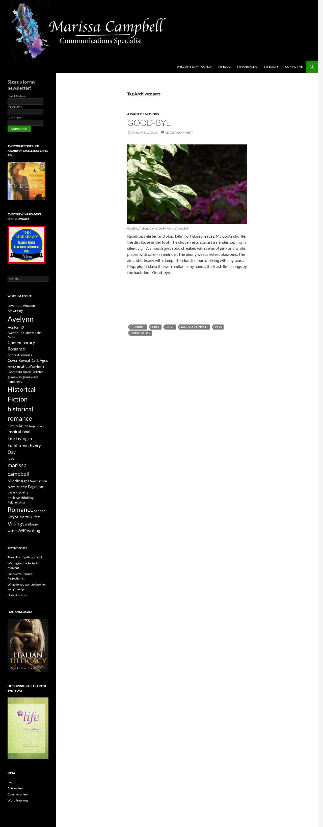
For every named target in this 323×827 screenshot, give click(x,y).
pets (218, 327)
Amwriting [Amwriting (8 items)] (15, 311)
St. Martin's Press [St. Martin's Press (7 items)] (28, 517)
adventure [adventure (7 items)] (15, 306)
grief (156, 327)
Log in (11, 782)
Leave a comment (179, 132)
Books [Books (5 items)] (11, 337)
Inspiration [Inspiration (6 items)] (36, 426)
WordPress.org (18, 800)
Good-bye (149, 122)
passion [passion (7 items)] (13, 492)
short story (140, 333)
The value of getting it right (25, 557)
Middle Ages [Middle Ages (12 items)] (18, 480)
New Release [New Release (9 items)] (18, 487)
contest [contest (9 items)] (13, 355)
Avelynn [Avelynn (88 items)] (21, 318)
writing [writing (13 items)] (33, 530)
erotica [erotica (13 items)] (23, 366)
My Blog (224, 66)
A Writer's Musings (143, 114)
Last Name (14, 117)
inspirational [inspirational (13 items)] (19, 431)
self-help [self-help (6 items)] (39, 511)
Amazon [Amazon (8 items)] (29, 306)
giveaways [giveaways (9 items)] (30, 377)
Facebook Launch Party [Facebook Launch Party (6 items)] (23, 372)
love (170, 327)
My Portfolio (247, 66)
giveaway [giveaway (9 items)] (15, 377)
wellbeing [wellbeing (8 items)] (32, 524)
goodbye (138, 327)
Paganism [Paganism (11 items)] (36, 486)
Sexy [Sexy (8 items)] (11, 517)
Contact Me (294, 66)
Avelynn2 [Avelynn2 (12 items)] (16, 327)
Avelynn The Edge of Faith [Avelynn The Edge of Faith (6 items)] (25, 333)
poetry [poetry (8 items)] (24, 492)
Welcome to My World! (194, 66)
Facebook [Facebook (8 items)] (37, 367)
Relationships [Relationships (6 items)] (16, 502)
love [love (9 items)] (11, 458)
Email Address (17, 96)
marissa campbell (194, 327)
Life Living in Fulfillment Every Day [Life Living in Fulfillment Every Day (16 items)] (24, 445)
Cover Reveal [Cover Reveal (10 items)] (19, 360)
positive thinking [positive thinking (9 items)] (21, 497)
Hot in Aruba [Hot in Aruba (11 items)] (18, 425)
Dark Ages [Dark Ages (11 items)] (39, 360)
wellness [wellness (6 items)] (13, 531)
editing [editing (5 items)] (12, 366)
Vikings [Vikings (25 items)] (16, 523)
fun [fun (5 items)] (41, 371)
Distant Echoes (17, 595)
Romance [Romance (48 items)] (21, 509)
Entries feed (15, 788)
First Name (15, 107)
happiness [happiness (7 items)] (15, 382)
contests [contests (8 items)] (26, 355)
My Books (271, 66)
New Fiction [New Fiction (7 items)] (38, 481)
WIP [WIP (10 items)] (22, 530)
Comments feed (18, 794)
